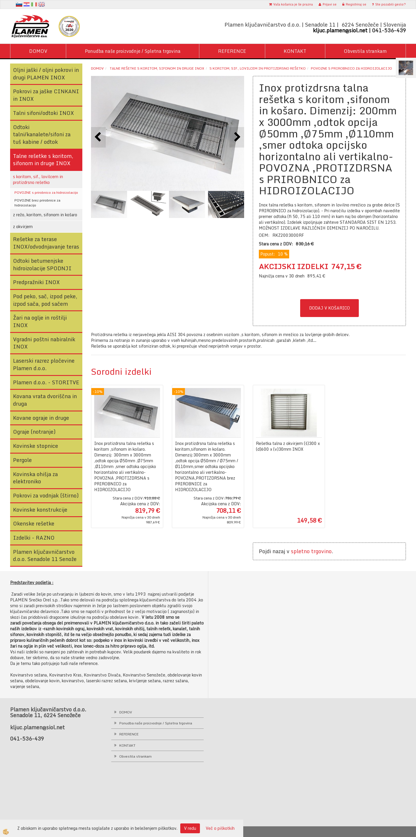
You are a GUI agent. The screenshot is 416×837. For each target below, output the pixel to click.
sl (19, 4)
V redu (190, 828)
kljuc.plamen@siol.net (340, 30)
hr (26, 4)
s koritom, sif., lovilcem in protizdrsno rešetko (38, 179)
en (41, 4)
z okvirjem (23, 226)
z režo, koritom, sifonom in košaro (45, 214)
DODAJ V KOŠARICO (329, 308)
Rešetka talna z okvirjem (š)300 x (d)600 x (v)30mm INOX (288, 446)
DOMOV (38, 51)
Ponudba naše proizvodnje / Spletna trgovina (133, 51)
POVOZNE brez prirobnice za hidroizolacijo (37, 202)
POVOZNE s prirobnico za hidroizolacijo (46, 192)
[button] (236, 137)
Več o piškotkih (220, 828)
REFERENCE (232, 51)
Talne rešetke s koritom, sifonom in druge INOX (156, 68)
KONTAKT (295, 51)
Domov (97, 68)
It (34, 4)
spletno (300, 551)
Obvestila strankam (365, 51)
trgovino (321, 551)
